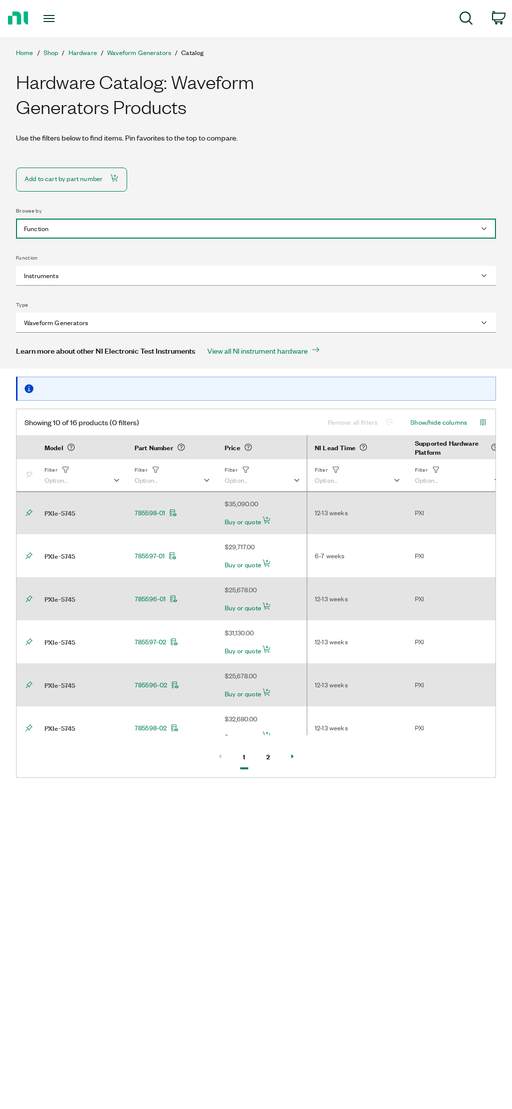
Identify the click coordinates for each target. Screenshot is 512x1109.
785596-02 (157, 684)
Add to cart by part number (72, 178)
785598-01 (156, 512)
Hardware (83, 52)
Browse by (29, 211)
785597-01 (156, 555)
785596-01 (156, 598)
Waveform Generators (139, 52)
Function (27, 258)
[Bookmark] (31, 475)
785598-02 (157, 727)
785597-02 (156, 641)
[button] (82, 475)
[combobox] (256, 229)
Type (22, 305)
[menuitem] (466, 20)
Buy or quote (248, 521)
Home (25, 52)
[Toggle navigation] (67, 19)
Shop (51, 52)
